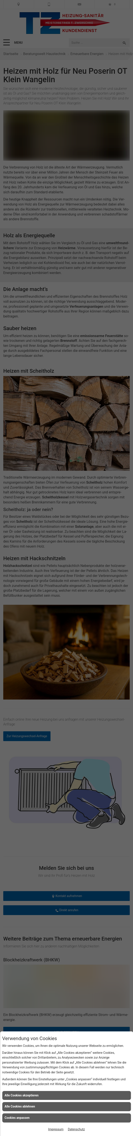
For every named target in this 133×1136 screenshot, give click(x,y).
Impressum (55, 1129)
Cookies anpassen (17, 1117)
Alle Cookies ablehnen (20, 1106)
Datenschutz (76, 1129)
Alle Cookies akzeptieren (22, 1095)
